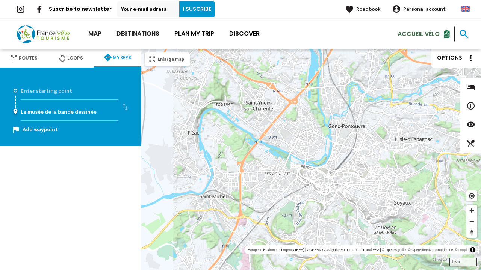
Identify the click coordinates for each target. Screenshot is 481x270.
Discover (244, 33)
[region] (311, 159)
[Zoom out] (471, 221)
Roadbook (368, 9)
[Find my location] (471, 195)
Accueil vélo (419, 33)
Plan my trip (194, 33)
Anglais (465, 9)
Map (94, 33)
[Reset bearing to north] (471, 232)
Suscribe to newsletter (80, 9)
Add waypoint (40, 129)
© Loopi (461, 250)
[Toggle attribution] (472, 249)
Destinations (137, 33)
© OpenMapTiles (394, 250)
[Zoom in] (471, 210)
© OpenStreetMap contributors (431, 250)
